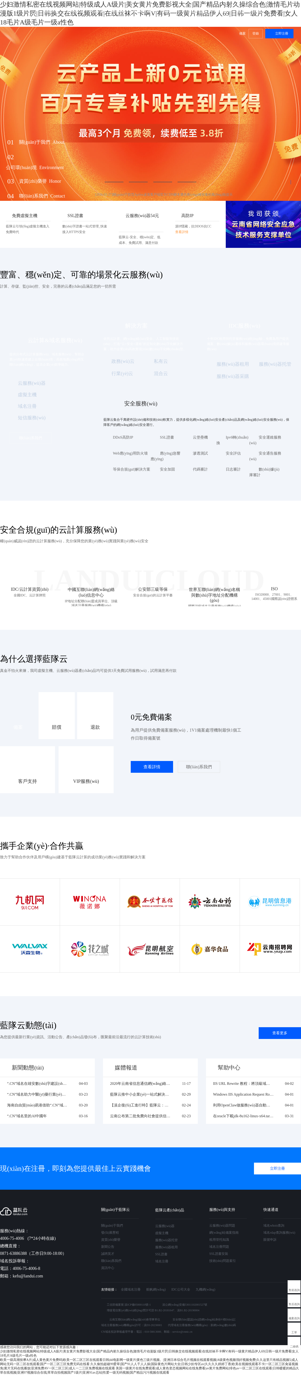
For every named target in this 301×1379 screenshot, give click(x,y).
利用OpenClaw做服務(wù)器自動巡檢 (243, 1105)
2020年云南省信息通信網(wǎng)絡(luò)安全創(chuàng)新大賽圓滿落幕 (140, 1084)
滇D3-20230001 (153, 1325)
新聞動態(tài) (28, 1068)
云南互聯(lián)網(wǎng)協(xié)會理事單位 (134, 1319)
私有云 (161, 361)
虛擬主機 (27, 394)
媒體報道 (126, 1068)
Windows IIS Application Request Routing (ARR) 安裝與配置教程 (243, 1094)
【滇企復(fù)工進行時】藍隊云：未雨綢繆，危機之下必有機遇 (140, 1105)
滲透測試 (200, 453)
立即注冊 (281, 33)
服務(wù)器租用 (233, 364)
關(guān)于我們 (249, 11)
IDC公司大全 (180, 1289)
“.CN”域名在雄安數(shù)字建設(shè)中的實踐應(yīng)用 (37, 1084)
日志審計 (233, 469)
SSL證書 (167, 437)
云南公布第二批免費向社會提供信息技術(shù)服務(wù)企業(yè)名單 (140, 1116)
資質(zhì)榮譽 (40, 181)
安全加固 (167, 469)
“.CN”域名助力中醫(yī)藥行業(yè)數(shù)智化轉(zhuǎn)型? (37, 1094)
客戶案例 (170, 11)
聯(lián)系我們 (42, 195)
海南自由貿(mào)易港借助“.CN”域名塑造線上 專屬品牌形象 (37, 1105)
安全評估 (233, 453)
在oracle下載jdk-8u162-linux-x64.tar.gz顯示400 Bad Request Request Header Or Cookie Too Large (243, 1116)
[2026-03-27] (164, 194)
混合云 (161, 373)
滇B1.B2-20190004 (188, 1310)
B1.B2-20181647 (164, 1310)
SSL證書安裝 (218, 1254)
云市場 (97, 11)
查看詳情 (151, 767)
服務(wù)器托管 (275, 364)
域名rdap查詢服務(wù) (279, 1232)
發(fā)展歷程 (110, 1232)
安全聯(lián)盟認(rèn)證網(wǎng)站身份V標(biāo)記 (204, 1319)
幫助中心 (221, 11)
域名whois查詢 (273, 1225)
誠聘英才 (107, 1254)
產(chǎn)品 (75, 11)
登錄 (255, 33)
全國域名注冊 (131, 1289)
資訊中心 (107, 1268)
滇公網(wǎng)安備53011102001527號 (184, 1304)
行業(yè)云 (122, 373)
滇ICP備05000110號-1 (137, 1304)
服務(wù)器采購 (233, 376)
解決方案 (117, 11)
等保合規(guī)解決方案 (131, 469)
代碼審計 (200, 469)
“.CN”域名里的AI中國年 (27, 1116)
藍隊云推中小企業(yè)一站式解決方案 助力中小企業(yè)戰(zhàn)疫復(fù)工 (140, 1094)
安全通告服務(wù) (265, 456)
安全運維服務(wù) (265, 440)
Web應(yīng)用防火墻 (130, 453)
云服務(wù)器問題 (222, 1225)
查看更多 (279, 1033)
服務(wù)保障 (144, 11)
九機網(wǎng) (205, 1289)
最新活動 (51, 11)
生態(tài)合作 (195, 11)
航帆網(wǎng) (156, 1289)
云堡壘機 (200, 437)
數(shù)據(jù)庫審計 (264, 472)
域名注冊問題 (219, 1246)
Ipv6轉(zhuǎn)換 (232, 440)
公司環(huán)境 (35, 167)
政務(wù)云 (123, 361)
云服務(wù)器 (32, 383)
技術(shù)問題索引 (222, 1261)
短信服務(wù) (32, 417)
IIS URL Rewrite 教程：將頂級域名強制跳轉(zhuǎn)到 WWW (243, 1084)
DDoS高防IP (123, 437)
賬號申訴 (270, 1239)
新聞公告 (107, 1246)
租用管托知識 (219, 1239)
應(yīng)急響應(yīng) (165, 456)
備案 (242, 33)
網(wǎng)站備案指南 (224, 1232)
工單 (294, 1332)
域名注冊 (27, 406)
